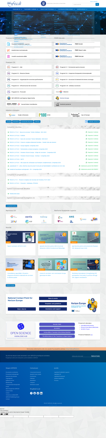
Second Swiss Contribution (22, 104)
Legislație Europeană (59, 376)
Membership (9, 382)
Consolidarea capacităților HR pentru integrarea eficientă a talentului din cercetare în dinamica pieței (20, 275)
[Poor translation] (6, 414)
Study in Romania (17, 115)
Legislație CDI (57, 374)
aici (92, 335)
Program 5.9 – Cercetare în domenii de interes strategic (74, 79)
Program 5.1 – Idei (14, 67)
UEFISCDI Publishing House (12, 397)
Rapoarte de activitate (11, 376)
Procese (56, 380)
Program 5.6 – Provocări (16, 92)
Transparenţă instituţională (13, 384)
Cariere (7, 393)
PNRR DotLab (79, 56)
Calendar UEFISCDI (94, 121)
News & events (53, 298)
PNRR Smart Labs (80, 50)
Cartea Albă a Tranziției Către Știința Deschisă (57, 332)
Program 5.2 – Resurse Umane (18, 73)
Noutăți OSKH (57, 324)
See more (21, 309)
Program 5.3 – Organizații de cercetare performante (25, 79)
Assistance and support (52, 309)
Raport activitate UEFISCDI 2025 (16, 246)
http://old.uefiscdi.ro (72, 349)
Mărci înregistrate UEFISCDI (12, 388)
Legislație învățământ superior (61, 372)
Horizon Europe (64, 98)
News (8, 242)
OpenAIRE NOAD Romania (87, 325)
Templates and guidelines (53, 303)
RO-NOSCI (57, 328)
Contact (8, 399)
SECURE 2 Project (85, 329)
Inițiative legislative (59, 378)
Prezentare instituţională (12, 374)
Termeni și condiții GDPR (12, 395)
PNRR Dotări (79, 44)
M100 (44, 115)
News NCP (41, 242)
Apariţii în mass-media (35, 374)
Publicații (37, 121)
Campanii (32, 382)
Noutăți (9, 121)
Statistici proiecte (63, 104)
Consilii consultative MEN (19, 56)
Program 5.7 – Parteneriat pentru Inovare (70, 67)
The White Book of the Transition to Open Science (57, 336)
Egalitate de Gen (10, 380)
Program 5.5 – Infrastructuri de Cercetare (21, 86)
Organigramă (9, 378)
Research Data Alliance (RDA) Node (89, 327)
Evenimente (33, 376)
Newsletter (16, 121)
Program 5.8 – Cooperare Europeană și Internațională (73, 73)
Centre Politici (9, 390)
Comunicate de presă (27, 121)
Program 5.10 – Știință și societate (67, 86)
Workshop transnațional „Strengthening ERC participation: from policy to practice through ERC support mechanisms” (84, 275)
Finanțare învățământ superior (21, 44)
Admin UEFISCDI (93, 1)
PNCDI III (61, 92)
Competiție (9, 269)
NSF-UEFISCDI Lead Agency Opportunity (23, 98)
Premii (7, 386)
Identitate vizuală (34, 384)
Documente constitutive (12, 372)
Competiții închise (11, 206)
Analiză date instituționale (19, 50)
